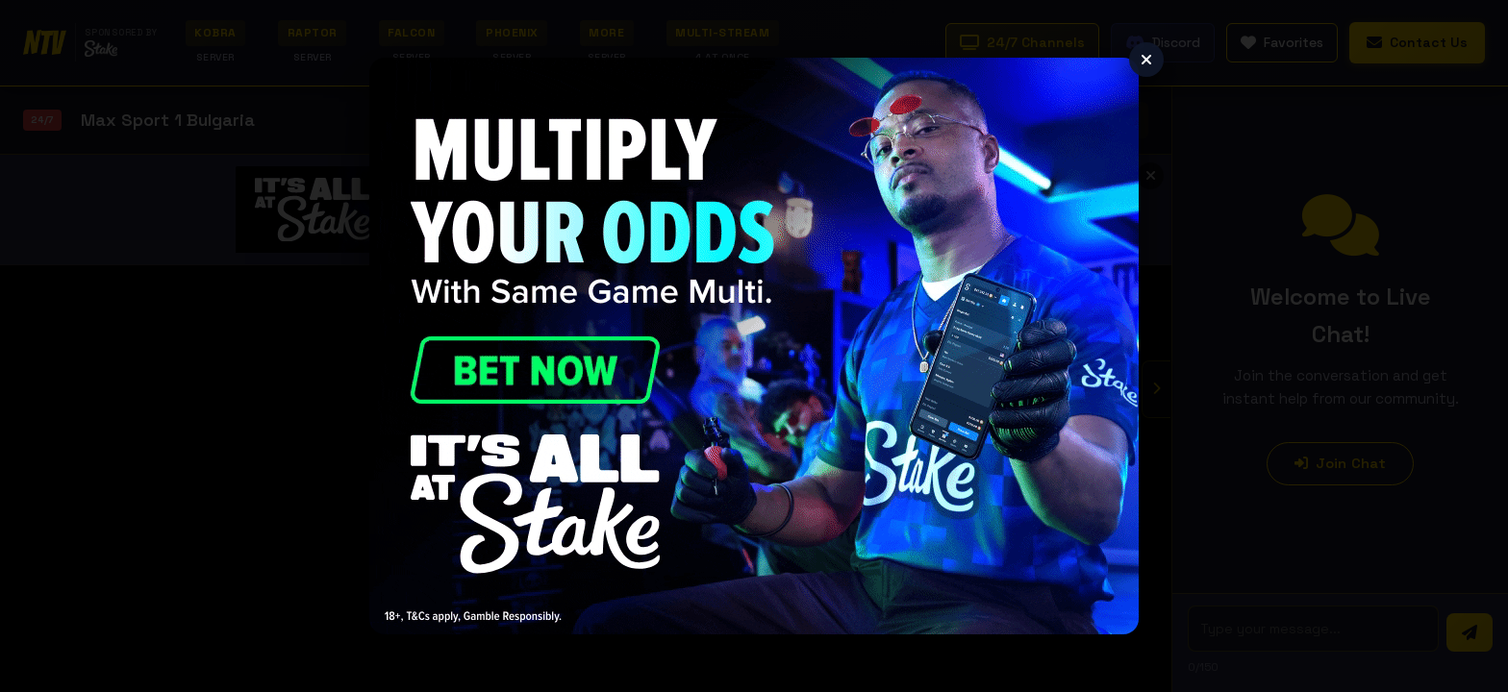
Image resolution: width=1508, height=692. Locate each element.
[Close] (1146, 59)
